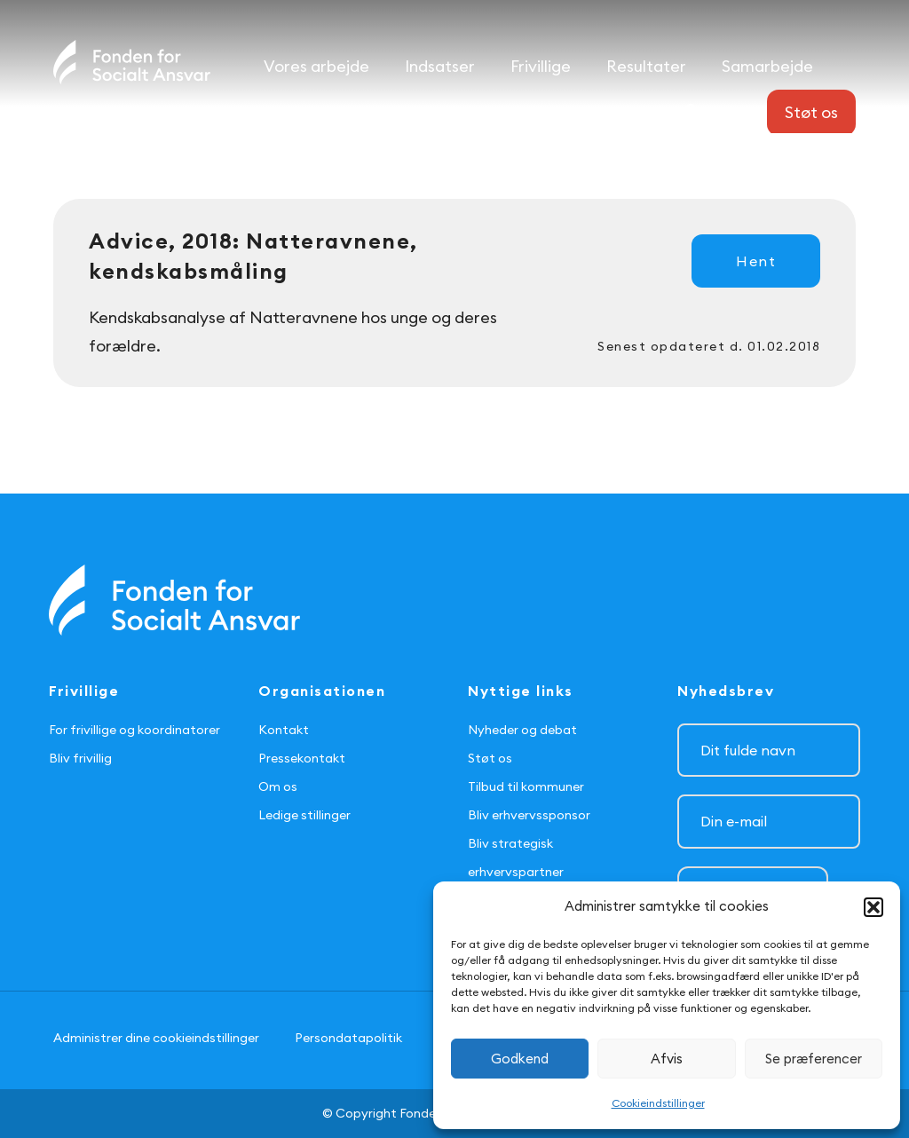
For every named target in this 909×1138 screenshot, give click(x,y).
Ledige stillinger (304, 815)
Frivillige (540, 66)
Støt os (490, 758)
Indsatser (440, 66)
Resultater (646, 66)
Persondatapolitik (348, 1038)
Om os (277, 786)
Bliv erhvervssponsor (529, 815)
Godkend (520, 1058)
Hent (756, 261)
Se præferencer (813, 1058)
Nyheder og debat (522, 730)
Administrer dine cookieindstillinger (156, 1038)
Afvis (667, 1058)
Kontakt (283, 730)
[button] (873, 907)
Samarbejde (767, 66)
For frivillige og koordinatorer (134, 730)
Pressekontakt (301, 758)
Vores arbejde (316, 66)
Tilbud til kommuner (526, 786)
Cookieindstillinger (658, 1103)
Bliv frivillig (80, 758)
